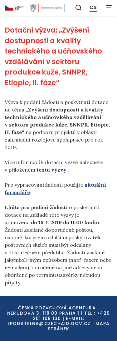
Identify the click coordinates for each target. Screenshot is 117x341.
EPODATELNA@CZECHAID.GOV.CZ (49, 323)
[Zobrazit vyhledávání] (78, 8)
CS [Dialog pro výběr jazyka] (93, 7)
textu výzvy (51, 170)
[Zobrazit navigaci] (109, 8)
